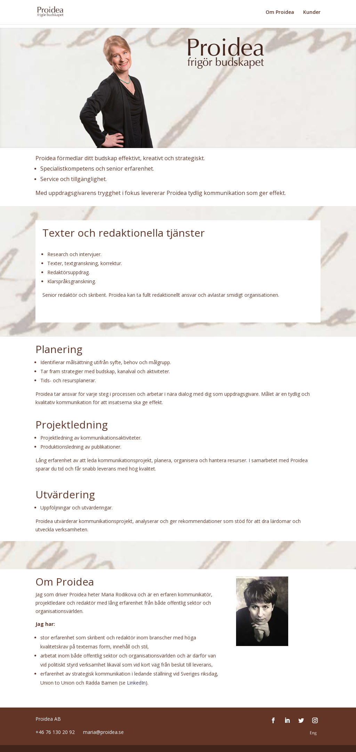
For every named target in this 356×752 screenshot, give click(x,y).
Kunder (312, 12)
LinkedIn (136, 682)
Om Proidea (280, 12)
